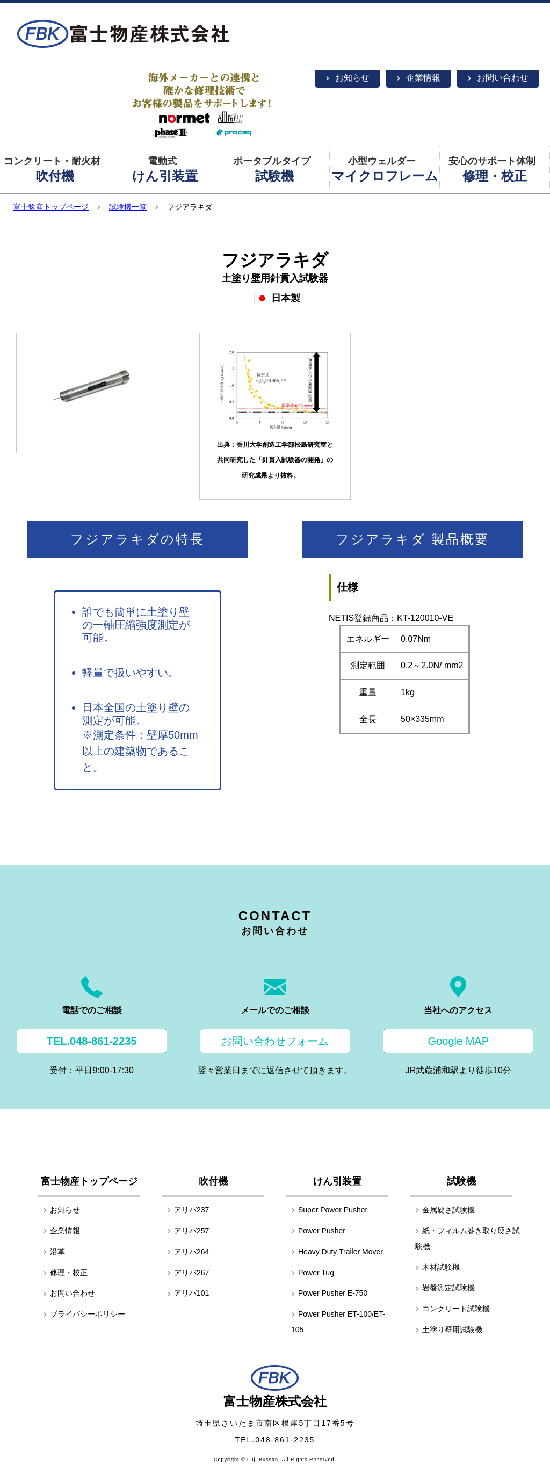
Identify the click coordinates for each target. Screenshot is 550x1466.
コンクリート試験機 (452, 1308)
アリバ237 (188, 1209)
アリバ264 (188, 1251)
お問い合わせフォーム (275, 1041)
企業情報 (418, 77)
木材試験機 (437, 1267)
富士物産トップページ (51, 207)
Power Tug (312, 1272)
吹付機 (213, 1181)
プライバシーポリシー (84, 1314)
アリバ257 (188, 1230)
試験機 (461, 1181)
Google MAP (458, 1041)
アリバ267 (188, 1272)
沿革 (54, 1251)
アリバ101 (188, 1293)
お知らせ (347, 77)
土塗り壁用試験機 (448, 1329)
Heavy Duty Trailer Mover (337, 1251)
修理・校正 (65, 1272)
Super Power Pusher (329, 1209)
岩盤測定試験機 (445, 1287)
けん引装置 (337, 1181)
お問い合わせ (498, 77)
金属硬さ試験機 (445, 1209)
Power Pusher (318, 1230)
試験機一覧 (128, 207)
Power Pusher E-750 (329, 1293)
